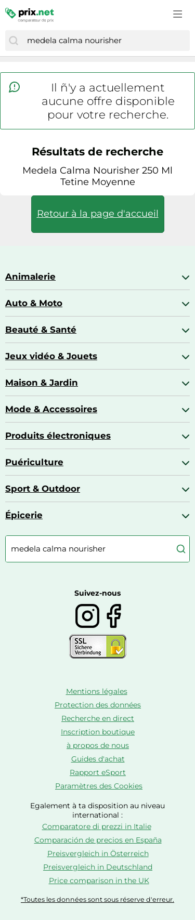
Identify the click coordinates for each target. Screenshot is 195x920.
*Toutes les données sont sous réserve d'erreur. (97, 899)
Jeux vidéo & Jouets (51, 356)
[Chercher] (13, 40)
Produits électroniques (58, 435)
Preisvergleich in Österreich (98, 853)
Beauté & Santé (40, 329)
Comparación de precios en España (98, 840)
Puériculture (34, 462)
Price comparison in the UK (99, 880)
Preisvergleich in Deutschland (97, 867)
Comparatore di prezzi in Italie (96, 826)
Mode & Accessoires (51, 409)
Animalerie (30, 276)
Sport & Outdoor (42, 488)
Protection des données (98, 704)
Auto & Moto (33, 303)
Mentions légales (96, 691)
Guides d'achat (98, 759)
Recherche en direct (97, 718)
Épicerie (24, 515)
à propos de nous (98, 745)
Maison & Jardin (41, 382)
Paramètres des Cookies (98, 786)
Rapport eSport (98, 772)
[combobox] (106, 40)
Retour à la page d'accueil (98, 213)
